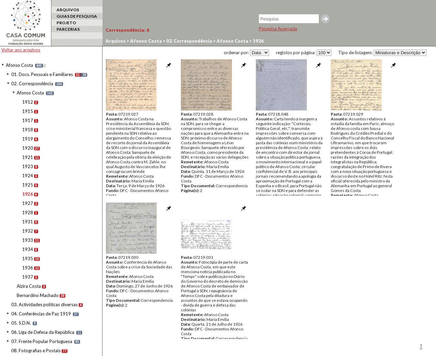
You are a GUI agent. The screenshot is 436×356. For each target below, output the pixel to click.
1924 (27, 175)
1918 (27, 129)
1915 (27, 111)
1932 (27, 231)
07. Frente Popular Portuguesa (41, 341)
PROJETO (66, 22)
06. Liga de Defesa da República (42, 332)
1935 (27, 258)
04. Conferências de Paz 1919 (41, 313)
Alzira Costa (29, 286)
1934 (27, 249)
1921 (27, 157)
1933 (27, 240)
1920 (27, 148)
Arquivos (116, 41)
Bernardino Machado (38, 295)
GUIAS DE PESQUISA (77, 16)
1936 (27, 267)
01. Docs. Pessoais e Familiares (42, 74)
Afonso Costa (19, 65)
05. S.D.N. (21, 323)
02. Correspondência (32, 83)
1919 (27, 139)
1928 (27, 212)
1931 (27, 221)
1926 (27, 194)
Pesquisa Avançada (278, 28)
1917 (27, 120)
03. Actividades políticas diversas (44, 304)
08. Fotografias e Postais (36, 350)
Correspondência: (127, 30)
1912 (27, 102)
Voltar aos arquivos (20, 50)
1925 (27, 185)
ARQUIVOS (68, 9)
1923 (27, 166)
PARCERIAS (68, 29)
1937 (27, 277)
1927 (27, 203)
